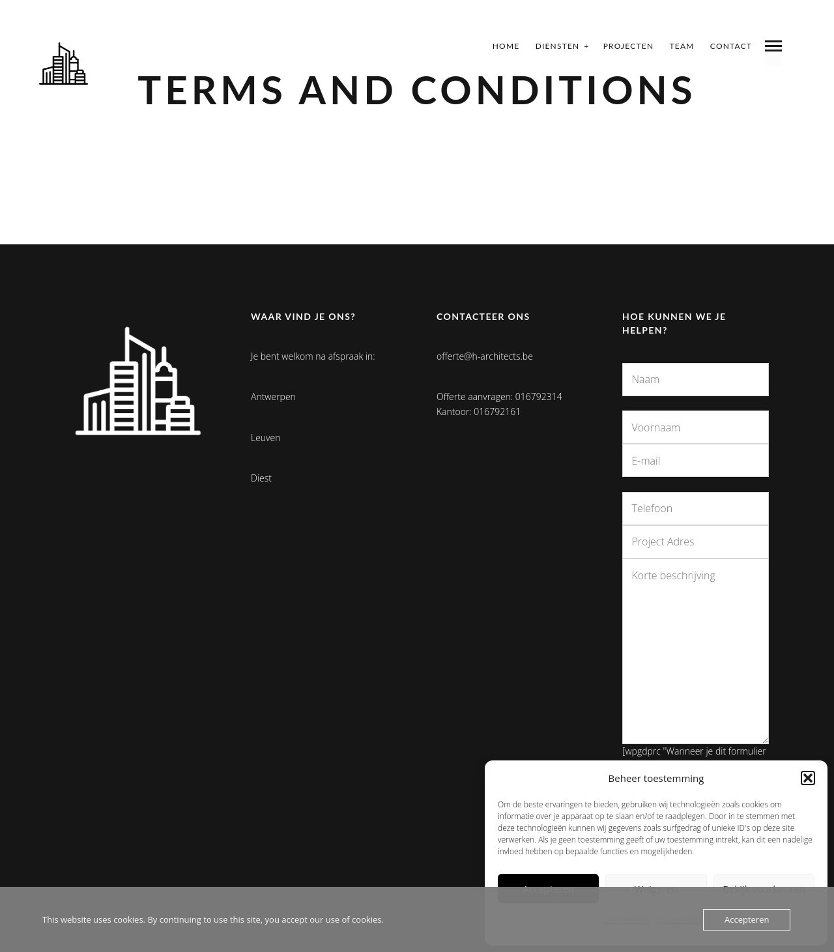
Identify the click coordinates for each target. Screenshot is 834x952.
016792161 (497, 411)
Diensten (558, 46)
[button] (807, 778)
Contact (731, 46)
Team (682, 46)
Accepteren (747, 919)
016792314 (538, 396)
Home (506, 46)
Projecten (628, 46)
